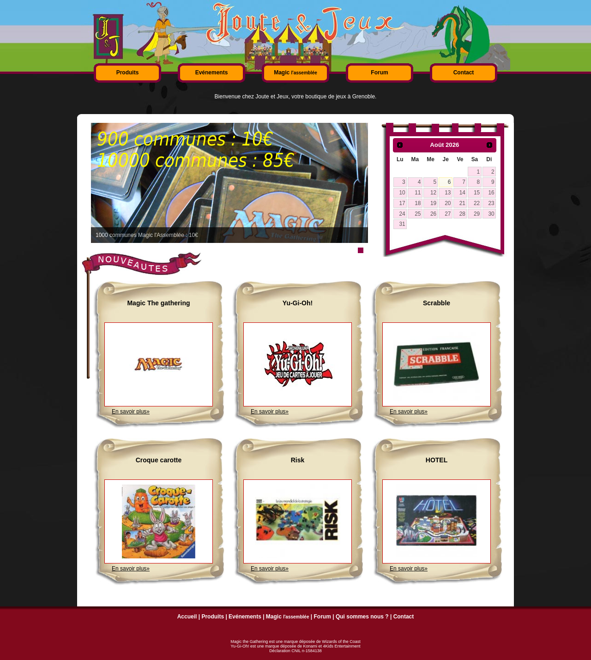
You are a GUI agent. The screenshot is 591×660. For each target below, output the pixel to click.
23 (491, 203)
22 (477, 203)
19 (433, 203)
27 (448, 214)
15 (477, 192)
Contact (463, 72)
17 (402, 203)
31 (402, 224)
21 (462, 203)
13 (448, 192)
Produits (127, 72)
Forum (379, 72)
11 (418, 192)
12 (433, 192)
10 (402, 192)
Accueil (187, 616)
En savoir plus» (131, 411)
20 (448, 203)
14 (462, 192)
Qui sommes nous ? (362, 616)
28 (462, 214)
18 (418, 203)
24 (402, 214)
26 (433, 214)
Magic (295, 72)
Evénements (211, 72)
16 (491, 192)
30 (491, 214)
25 (418, 214)
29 (477, 214)
